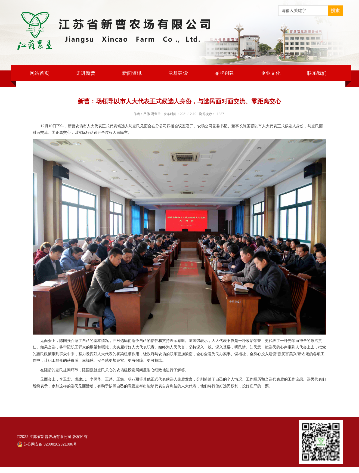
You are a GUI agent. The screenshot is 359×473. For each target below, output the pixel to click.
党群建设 (178, 73)
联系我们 (317, 73)
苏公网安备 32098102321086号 (50, 444)
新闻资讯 (132, 73)
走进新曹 (85, 73)
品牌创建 (224, 73)
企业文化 (270, 73)
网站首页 (39, 73)
